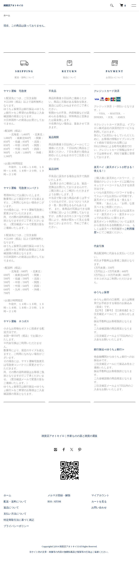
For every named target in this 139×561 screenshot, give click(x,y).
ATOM (57, 501)
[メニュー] (133, 5)
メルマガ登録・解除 (59, 495)
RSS (50, 501)
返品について (11, 507)
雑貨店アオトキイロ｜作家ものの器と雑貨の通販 (69, 436)
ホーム (7, 15)
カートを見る (99, 501)
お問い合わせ (99, 507)
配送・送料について (15, 501)
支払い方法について (15, 513)
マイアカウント (100, 495)
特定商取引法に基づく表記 (19, 520)
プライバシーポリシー (16, 526)
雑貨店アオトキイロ (13, 5)
